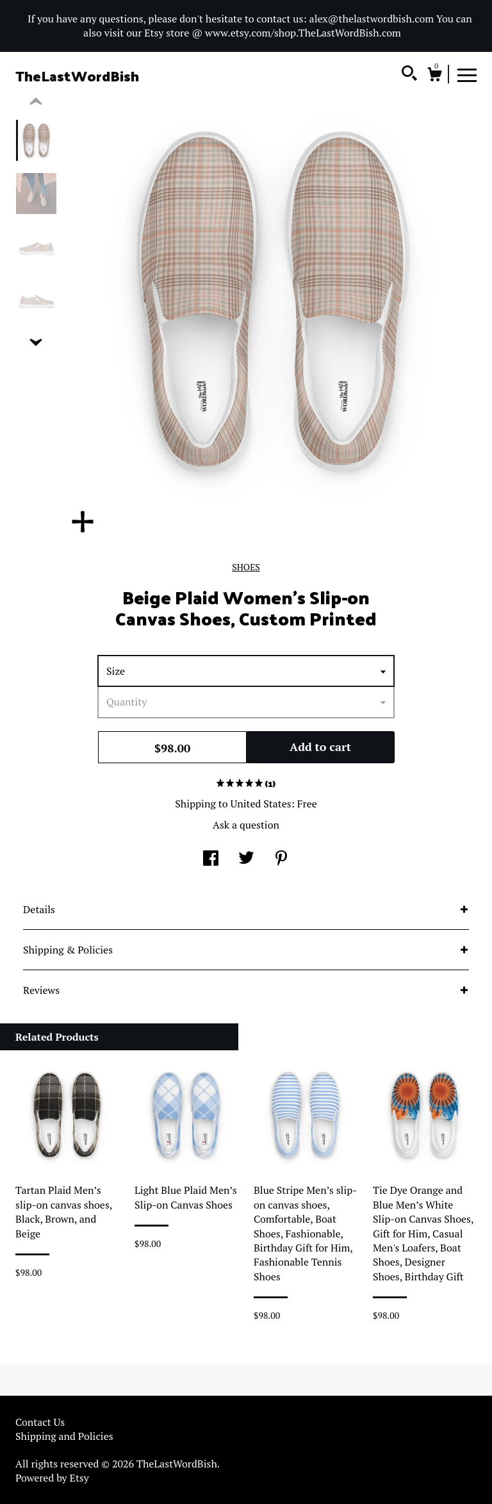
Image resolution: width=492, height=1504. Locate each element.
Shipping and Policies (64, 1436)
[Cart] (434, 76)
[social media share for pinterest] (281, 859)
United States (260, 804)
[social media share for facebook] (210, 859)
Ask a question (246, 825)
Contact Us (40, 1422)
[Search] (409, 75)
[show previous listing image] (35, 101)
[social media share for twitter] (246, 859)
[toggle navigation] (467, 74)
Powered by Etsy (52, 1478)
